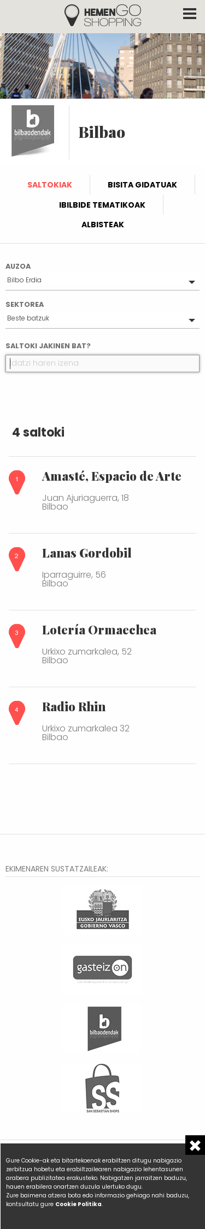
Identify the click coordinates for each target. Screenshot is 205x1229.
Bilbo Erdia (24, 279)
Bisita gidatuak (142, 184)
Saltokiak (49, 184)
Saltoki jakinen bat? (48, 345)
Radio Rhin (74, 706)
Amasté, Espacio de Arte (111, 476)
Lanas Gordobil (87, 552)
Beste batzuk (28, 318)
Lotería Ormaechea (99, 629)
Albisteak (102, 224)
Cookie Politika (78, 1204)
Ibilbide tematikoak (102, 204)
